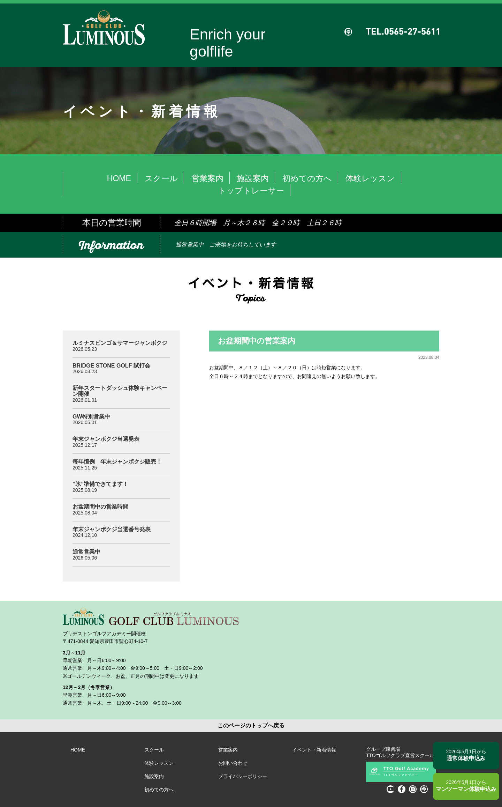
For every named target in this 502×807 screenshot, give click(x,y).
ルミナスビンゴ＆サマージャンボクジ (120, 343)
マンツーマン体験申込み (458, 785)
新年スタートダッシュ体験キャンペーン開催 (120, 391)
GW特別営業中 (91, 417)
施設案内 (253, 178)
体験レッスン (370, 178)
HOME (119, 178)
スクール (161, 178)
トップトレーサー (251, 190)
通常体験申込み (459, 754)
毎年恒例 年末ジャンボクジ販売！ (117, 462)
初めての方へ (307, 178)
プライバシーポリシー (242, 776)
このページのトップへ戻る (251, 725)
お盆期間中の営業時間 (100, 507)
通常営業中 (86, 552)
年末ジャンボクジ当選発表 (106, 439)
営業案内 (207, 178)
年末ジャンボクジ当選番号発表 (112, 529)
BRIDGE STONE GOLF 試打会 (111, 366)
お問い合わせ (233, 763)
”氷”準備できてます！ (100, 484)
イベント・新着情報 (314, 750)
